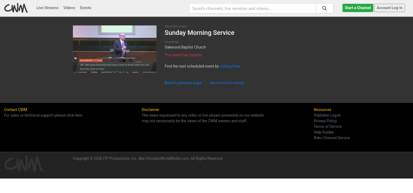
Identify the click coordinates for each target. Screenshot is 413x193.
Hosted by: (172, 42)
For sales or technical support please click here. (43, 115)
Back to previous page (183, 83)
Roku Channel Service (332, 138)
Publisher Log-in (327, 115)
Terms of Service (328, 126)
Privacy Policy (325, 121)
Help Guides (324, 132)
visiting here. (230, 66)
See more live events (227, 83)
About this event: (176, 26)
